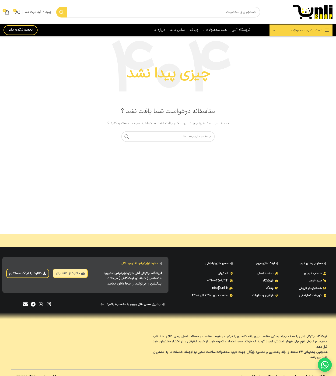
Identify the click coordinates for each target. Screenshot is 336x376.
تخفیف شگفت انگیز (20, 30)
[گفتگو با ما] (325, 365)
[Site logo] (312, 11)
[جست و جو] (158, 12)
